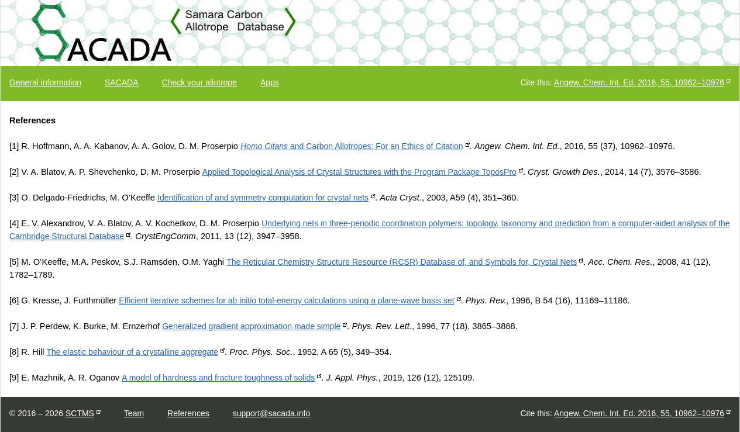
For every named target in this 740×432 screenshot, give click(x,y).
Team (134, 413)
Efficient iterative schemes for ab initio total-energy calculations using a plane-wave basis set (286, 300)
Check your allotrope (199, 82)
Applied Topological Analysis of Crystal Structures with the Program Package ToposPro (359, 172)
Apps (269, 82)
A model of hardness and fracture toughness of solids (218, 377)
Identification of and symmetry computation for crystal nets (263, 197)
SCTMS (80, 413)
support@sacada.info (272, 413)
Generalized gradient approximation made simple (251, 326)
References (188, 413)
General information (45, 82)
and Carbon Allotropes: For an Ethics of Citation (351, 146)
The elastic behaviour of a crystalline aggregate (132, 352)
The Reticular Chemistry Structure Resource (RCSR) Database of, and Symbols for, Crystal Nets (401, 262)
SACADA (122, 82)
